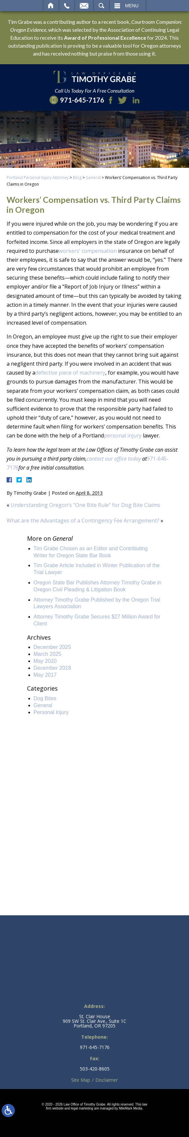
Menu (132, 5)
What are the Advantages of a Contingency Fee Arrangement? (83, 520)
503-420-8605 (95, 1069)
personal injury (123, 435)
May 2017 (45, 675)
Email (84, 5)
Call (67, 5)
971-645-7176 (95, 1047)
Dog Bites (45, 698)
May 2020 (45, 661)
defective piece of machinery (70, 372)
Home (51, 5)
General (93, 177)
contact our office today (114, 458)
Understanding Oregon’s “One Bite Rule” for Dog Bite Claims (85, 505)
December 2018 (52, 668)
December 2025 (52, 647)
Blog (77, 177)
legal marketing (82, 1108)
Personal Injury (51, 712)
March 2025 (48, 654)
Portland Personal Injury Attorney (38, 177)
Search (101, 5)
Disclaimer (106, 1080)
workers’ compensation (88, 250)
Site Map (80, 1080)
